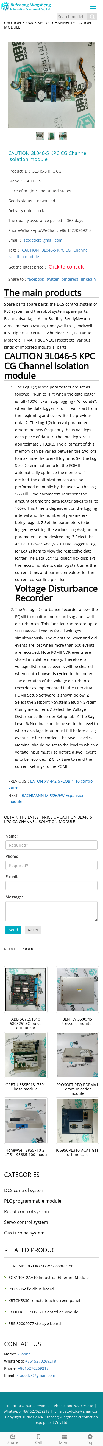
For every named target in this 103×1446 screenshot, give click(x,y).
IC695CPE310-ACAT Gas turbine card (77, 1152)
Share (13, 1439)
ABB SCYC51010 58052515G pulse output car (25, 1023)
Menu (64, 1439)
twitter (53, 279)
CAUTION (30, 250)
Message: (14, 897)
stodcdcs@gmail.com (43, 240)
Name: (11, 836)
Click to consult (66, 266)
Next (87, 85)
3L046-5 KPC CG (56, 250)
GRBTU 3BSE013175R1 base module (25, 1087)
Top (90, 1439)
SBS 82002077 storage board (35, 1323)
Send (13, 929)
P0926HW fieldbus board (31, 1289)
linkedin (88, 279)
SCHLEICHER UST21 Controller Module (43, 1312)
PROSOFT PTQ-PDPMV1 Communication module (77, 1089)
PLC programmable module (32, 1201)
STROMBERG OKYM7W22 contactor (41, 1266)
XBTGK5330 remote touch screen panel (44, 1300)
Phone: (11, 856)
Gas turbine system (24, 1233)
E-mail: (11, 876)
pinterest (70, 279)
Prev (15, 85)
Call (39, 1439)
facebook (35, 279)
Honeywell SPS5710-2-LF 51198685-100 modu (26, 1152)
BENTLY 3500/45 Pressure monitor (77, 1021)
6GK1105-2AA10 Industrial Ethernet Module (49, 1277)
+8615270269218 (40, 1361)
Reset (33, 929)
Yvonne (24, 1354)
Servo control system (26, 1222)
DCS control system (24, 1190)
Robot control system (26, 1211)
